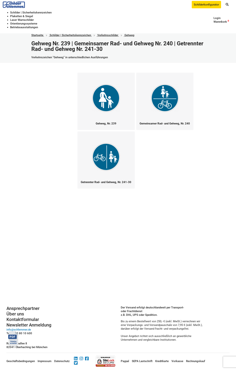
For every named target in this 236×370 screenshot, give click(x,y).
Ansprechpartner (22, 308)
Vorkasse (177, 361)
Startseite (37, 35)
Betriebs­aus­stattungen (24, 27)
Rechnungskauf (195, 361)
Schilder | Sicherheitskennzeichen (31, 12)
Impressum (44, 361)
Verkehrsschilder (107, 35)
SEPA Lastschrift (142, 361)
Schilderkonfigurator (206, 4)
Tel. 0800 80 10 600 (19, 333)
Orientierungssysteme (23, 23)
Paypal (125, 361)
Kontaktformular (22, 319)
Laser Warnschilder (22, 20)
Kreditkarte (162, 361)
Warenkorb (220, 21)
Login (217, 18)
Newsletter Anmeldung (28, 325)
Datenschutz (62, 361)
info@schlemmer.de (18, 329)
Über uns (15, 314)
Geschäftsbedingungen (20, 361)
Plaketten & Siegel (21, 16)
